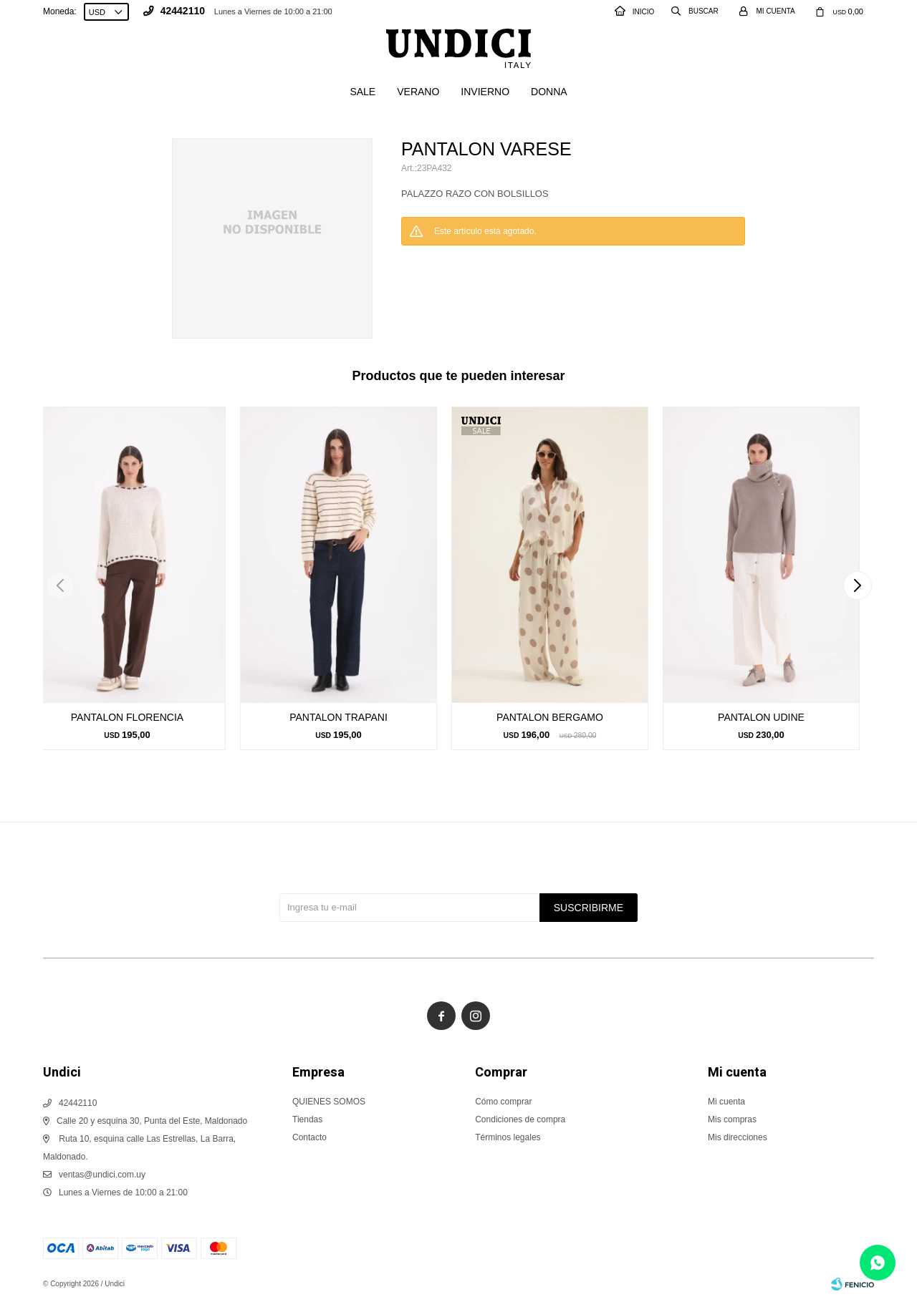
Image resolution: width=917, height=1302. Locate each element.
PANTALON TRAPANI (338, 717)
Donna (549, 91)
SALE (362, 91)
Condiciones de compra (520, 1119)
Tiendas (307, 1119)
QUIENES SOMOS (328, 1102)
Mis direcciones (737, 1137)
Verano (418, 91)
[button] (857, 585)
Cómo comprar (503, 1102)
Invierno (485, 91)
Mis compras (732, 1119)
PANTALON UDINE (761, 717)
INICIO (635, 12)
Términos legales (507, 1137)
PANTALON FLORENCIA (127, 717)
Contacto (309, 1137)
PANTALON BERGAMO (549, 717)
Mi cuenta (726, 1102)
